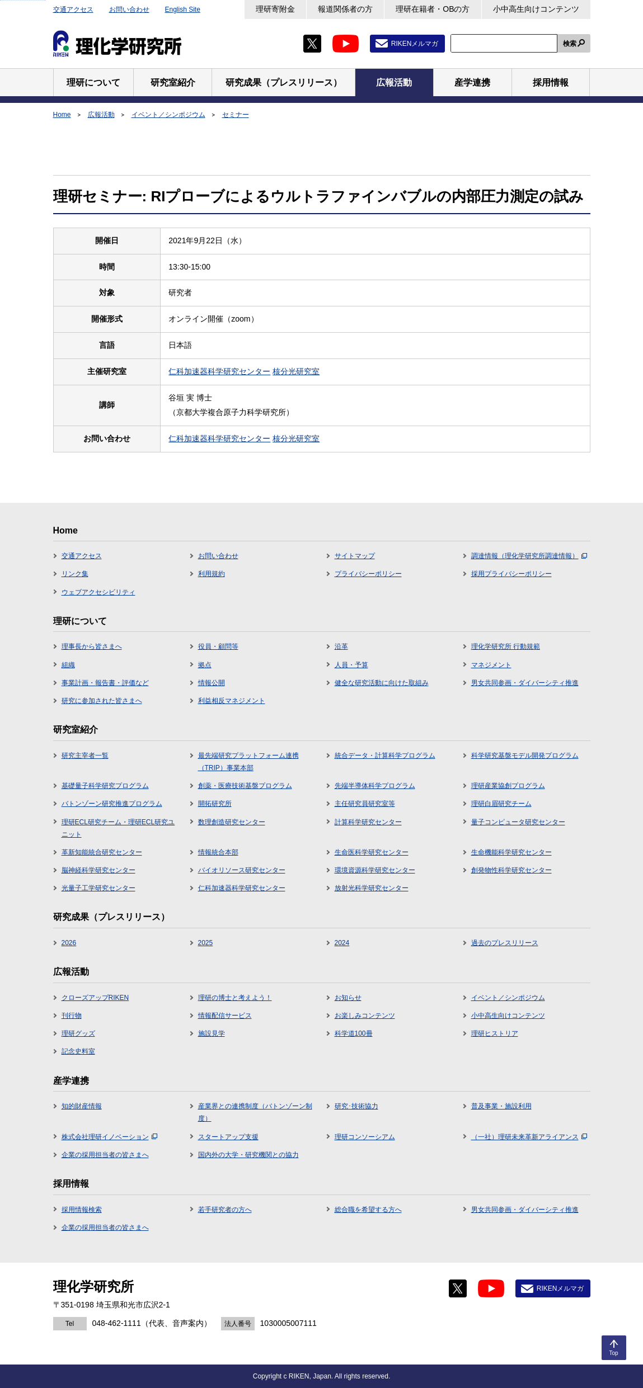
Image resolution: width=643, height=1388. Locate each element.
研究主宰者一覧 (85, 755)
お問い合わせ (129, 9)
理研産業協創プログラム (508, 786)
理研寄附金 (275, 8)
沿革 (341, 646)
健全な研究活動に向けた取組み (382, 683)
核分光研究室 (296, 371)
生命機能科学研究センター (511, 852)
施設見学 (211, 1033)
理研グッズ (78, 1033)
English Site (182, 9)
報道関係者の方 (345, 8)
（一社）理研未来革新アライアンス (529, 1137)
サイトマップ (355, 556)
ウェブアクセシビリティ (98, 592)
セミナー (235, 115)
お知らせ (348, 998)
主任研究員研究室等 (365, 804)
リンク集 (75, 574)
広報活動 (101, 115)
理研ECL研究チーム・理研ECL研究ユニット (118, 828)
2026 (69, 943)
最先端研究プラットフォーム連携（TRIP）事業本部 (248, 762)
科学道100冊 (354, 1033)
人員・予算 (351, 665)
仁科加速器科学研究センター (219, 371)
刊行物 (72, 1015)
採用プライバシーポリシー (511, 574)
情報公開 (211, 683)
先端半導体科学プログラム (375, 786)
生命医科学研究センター (372, 852)
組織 (68, 665)
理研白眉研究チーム (501, 804)
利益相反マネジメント (231, 701)
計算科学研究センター (368, 822)
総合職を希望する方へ (368, 1210)
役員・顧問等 (218, 646)
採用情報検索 (82, 1210)
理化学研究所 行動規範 (505, 646)
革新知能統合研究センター (102, 852)
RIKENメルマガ (415, 44)
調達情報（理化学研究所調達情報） (529, 556)
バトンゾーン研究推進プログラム (112, 804)
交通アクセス (73, 9)
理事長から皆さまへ (92, 646)
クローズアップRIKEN (95, 998)
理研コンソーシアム (365, 1137)
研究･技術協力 (356, 1106)
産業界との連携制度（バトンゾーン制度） (255, 1112)
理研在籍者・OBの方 (433, 8)
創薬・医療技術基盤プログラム (245, 786)
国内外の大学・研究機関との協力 (248, 1155)
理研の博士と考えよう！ (235, 998)
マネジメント (491, 665)
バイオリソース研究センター (241, 870)
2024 (342, 943)
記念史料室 (78, 1051)
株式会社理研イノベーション (109, 1137)
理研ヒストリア (494, 1033)
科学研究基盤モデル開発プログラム (525, 755)
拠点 (205, 665)
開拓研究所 (215, 804)
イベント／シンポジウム (168, 115)
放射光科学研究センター (372, 888)
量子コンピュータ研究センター (518, 822)
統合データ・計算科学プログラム (385, 755)
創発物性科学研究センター (511, 870)
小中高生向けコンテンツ (536, 8)
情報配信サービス (225, 1015)
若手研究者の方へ (225, 1210)
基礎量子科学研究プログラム (105, 786)
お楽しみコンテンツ (365, 1015)
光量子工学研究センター (98, 888)
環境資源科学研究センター (375, 870)
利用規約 (211, 574)
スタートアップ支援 (228, 1137)
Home (62, 115)
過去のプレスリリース (504, 943)
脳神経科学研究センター (98, 870)
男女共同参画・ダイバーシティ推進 (525, 683)
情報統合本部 (218, 852)
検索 (569, 44)
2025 (205, 943)
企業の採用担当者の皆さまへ (105, 1155)
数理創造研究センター (231, 822)
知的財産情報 (82, 1106)
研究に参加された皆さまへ (102, 701)
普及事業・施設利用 (501, 1106)
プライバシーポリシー (368, 574)
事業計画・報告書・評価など (105, 683)
